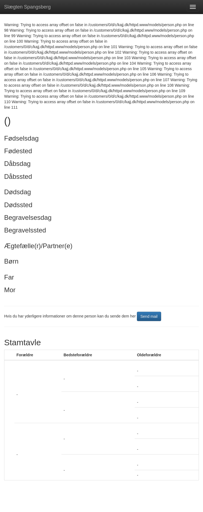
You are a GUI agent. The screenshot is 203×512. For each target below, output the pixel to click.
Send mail (149, 316)
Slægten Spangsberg (27, 7)
